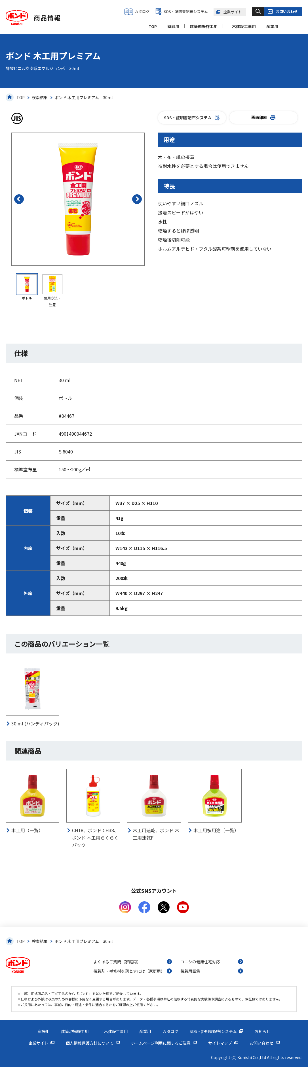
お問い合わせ (287, 11)
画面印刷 (263, 117)
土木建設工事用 (242, 26)
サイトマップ (220, 1043)
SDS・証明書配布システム (186, 11)
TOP (153, 26)
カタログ (142, 11)
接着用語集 (190, 971)
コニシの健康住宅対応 (200, 961)
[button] (19, 199)
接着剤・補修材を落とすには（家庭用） (129, 971)
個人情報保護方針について (89, 1043)
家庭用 (173, 26)
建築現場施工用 (204, 26)
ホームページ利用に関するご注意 (161, 1043)
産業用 (272, 26)
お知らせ (262, 1031)
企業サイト (232, 11)
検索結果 (40, 97)
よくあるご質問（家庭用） (117, 961)
